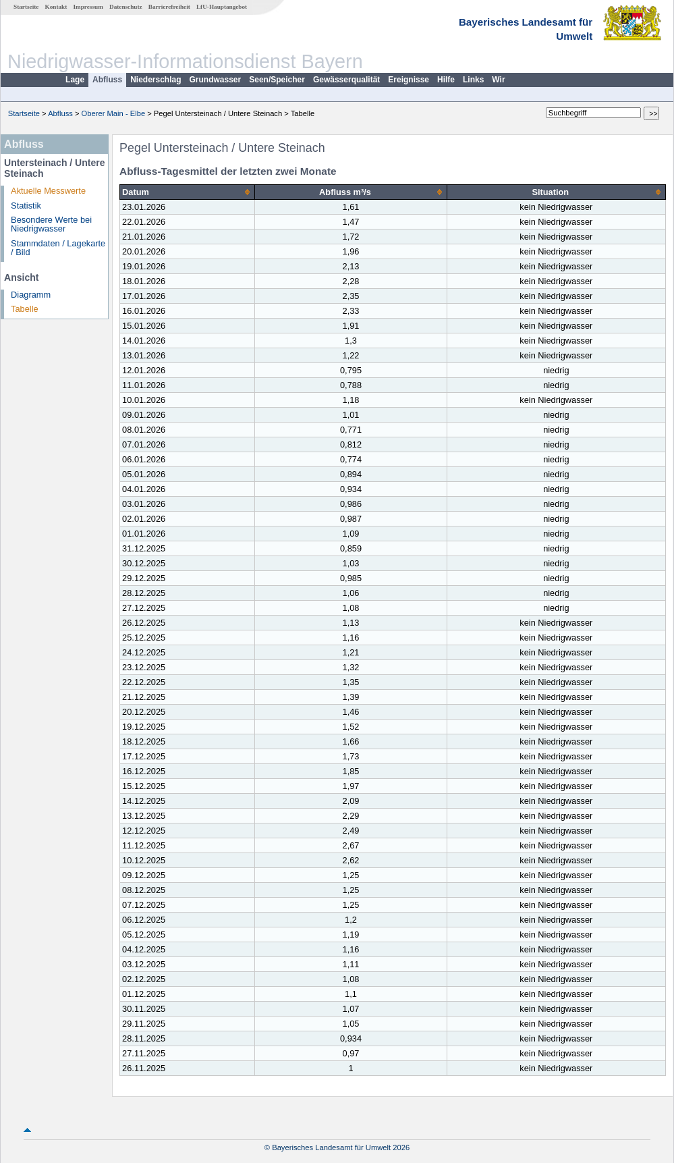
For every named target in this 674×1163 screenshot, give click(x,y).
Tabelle (24, 309)
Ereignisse (408, 79)
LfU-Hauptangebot (221, 6)
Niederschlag (155, 79)
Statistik (26, 205)
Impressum (88, 6)
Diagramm (31, 295)
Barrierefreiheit (169, 6)
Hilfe (446, 79)
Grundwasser (216, 79)
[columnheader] (187, 192)
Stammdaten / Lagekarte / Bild (58, 247)
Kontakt (56, 6)
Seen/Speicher (277, 79)
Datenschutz (125, 6)
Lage (74, 79)
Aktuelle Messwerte (48, 191)
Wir (498, 79)
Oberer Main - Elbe (114, 113)
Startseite (25, 6)
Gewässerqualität (346, 79)
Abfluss (107, 79)
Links (473, 79)
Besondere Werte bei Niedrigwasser (51, 224)
